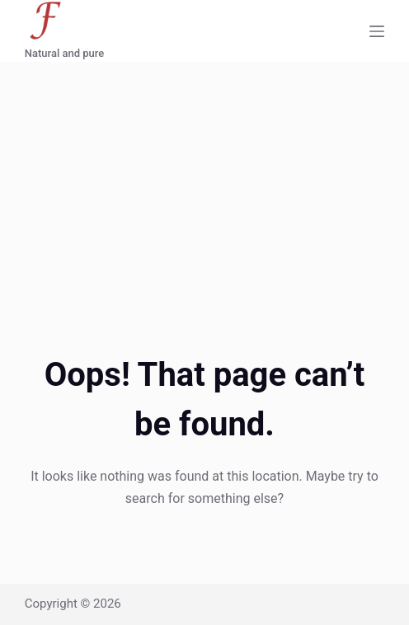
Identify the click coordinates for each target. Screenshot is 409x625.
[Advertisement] (204, 185)
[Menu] (376, 31)
